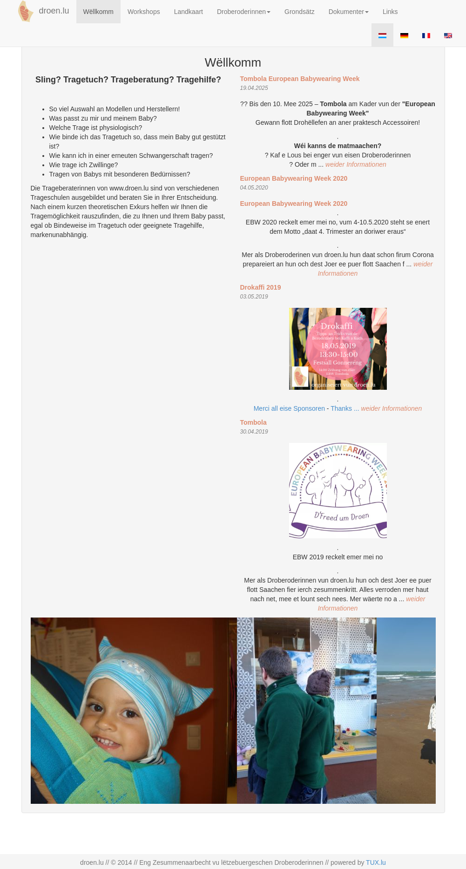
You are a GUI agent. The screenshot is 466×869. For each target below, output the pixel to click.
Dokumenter (349, 11)
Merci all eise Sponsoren (289, 408)
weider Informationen (355, 164)
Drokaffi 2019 (260, 287)
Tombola (253, 422)
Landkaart (188, 11)
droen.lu (41, 11)
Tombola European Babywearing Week (300, 78)
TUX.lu (376, 862)
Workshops (144, 11)
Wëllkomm (98, 11)
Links (390, 11)
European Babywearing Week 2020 (294, 178)
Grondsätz (299, 11)
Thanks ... (346, 408)
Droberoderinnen (243, 11)
